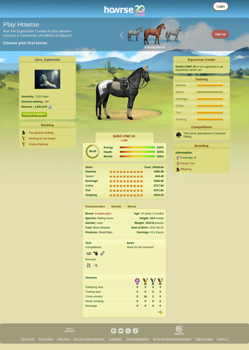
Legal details (115, 339)
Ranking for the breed (42, 138)
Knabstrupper (103, 213)
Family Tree (187, 163)
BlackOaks (105, 232)
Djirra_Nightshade (47, 59)
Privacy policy (46, 339)
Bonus (132, 206)
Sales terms (63, 339)
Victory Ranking (38, 144)
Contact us (222, 339)
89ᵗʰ (47, 101)
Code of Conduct (204, 339)
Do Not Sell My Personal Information (172, 339)
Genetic (116, 206)
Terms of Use (27, 339)
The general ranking (41, 132)
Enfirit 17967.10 (124, 136)
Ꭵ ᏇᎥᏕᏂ (124, 140)
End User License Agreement (89, 339)
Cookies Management (137, 339)
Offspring (186, 169)
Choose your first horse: (25, 43)
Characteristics (95, 206)
